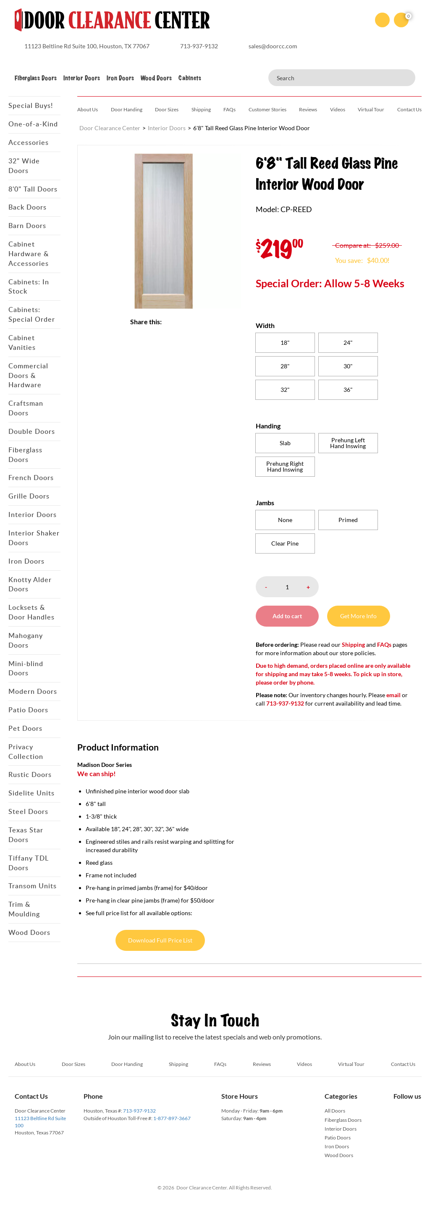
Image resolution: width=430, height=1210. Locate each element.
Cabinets (189, 78)
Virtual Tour (371, 109)
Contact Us (409, 109)
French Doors (31, 477)
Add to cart (287, 615)
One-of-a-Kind (33, 124)
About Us (87, 109)
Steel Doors (28, 811)
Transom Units (32, 885)
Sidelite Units (31, 793)
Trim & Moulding (24, 909)
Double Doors (31, 431)
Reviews (308, 109)
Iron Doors (120, 78)
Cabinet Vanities (22, 342)
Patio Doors (28, 709)
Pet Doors (25, 728)
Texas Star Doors (25, 834)
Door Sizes (166, 109)
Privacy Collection (25, 751)
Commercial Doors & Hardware (28, 375)
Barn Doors (27, 225)
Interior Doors (81, 78)
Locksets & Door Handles (31, 612)
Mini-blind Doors (25, 668)
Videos (337, 109)
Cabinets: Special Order (31, 314)
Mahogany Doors (25, 640)
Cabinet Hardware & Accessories (28, 253)
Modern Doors (32, 691)
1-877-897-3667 (172, 1118)
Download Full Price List (160, 940)
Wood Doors (156, 78)
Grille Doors (29, 496)
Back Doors (27, 207)
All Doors (335, 1111)
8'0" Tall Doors (33, 189)
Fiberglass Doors (36, 78)
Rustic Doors (30, 774)
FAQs (229, 109)
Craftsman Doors (25, 408)
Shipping (201, 109)
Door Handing (126, 109)
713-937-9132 (139, 1111)
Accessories (28, 142)
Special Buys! (30, 105)
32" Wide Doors (24, 165)
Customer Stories (267, 109)
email (393, 694)
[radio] (285, 342)
